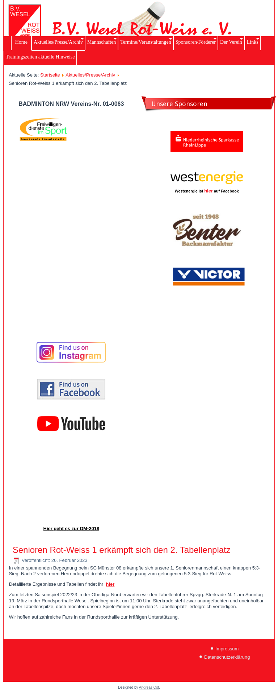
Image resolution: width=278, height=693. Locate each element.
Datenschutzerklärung (227, 657)
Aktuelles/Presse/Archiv (91, 75)
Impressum (227, 648)
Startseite (50, 75)
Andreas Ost (149, 687)
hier (208, 191)
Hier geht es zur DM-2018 (71, 528)
